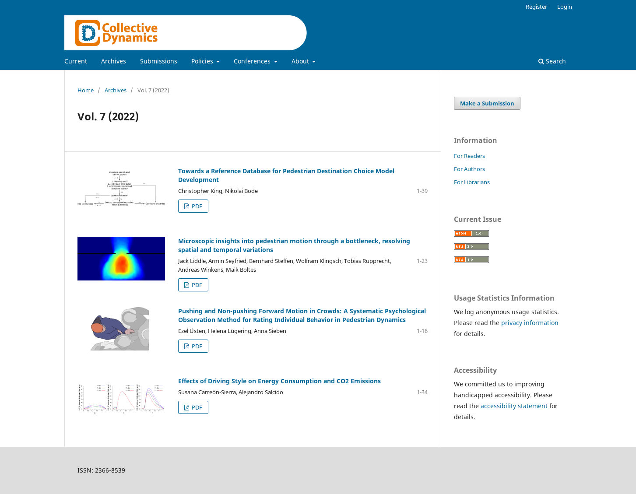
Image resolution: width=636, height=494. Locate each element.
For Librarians (472, 182)
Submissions (158, 61)
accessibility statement (514, 406)
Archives (113, 61)
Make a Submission (487, 103)
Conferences (253, 61)
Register (536, 7)
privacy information (530, 323)
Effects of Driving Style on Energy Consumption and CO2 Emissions (279, 381)
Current (75, 61)
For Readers (469, 156)
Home (85, 90)
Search (552, 61)
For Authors (469, 169)
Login (564, 7)
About (301, 61)
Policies (203, 61)
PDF (196, 206)
